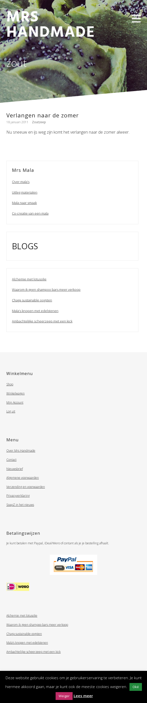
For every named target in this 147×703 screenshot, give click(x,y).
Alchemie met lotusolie (29, 279)
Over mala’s (20, 181)
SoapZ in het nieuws (20, 505)
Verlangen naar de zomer (42, 115)
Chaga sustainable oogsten (32, 300)
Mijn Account (14, 402)
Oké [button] (136, 687)
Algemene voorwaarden (22, 477)
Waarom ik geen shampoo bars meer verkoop (46, 289)
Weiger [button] (64, 696)
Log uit (10, 411)
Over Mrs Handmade (20, 450)
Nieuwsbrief (14, 469)
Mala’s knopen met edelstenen (35, 310)
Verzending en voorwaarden (25, 487)
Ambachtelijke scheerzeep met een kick (42, 321)
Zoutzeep (39, 122)
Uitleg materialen (24, 192)
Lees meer (83, 695)
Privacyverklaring (18, 495)
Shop (9, 384)
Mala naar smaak (24, 202)
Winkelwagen (15, 393)
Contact (11, 460)
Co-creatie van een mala (30, 213)
